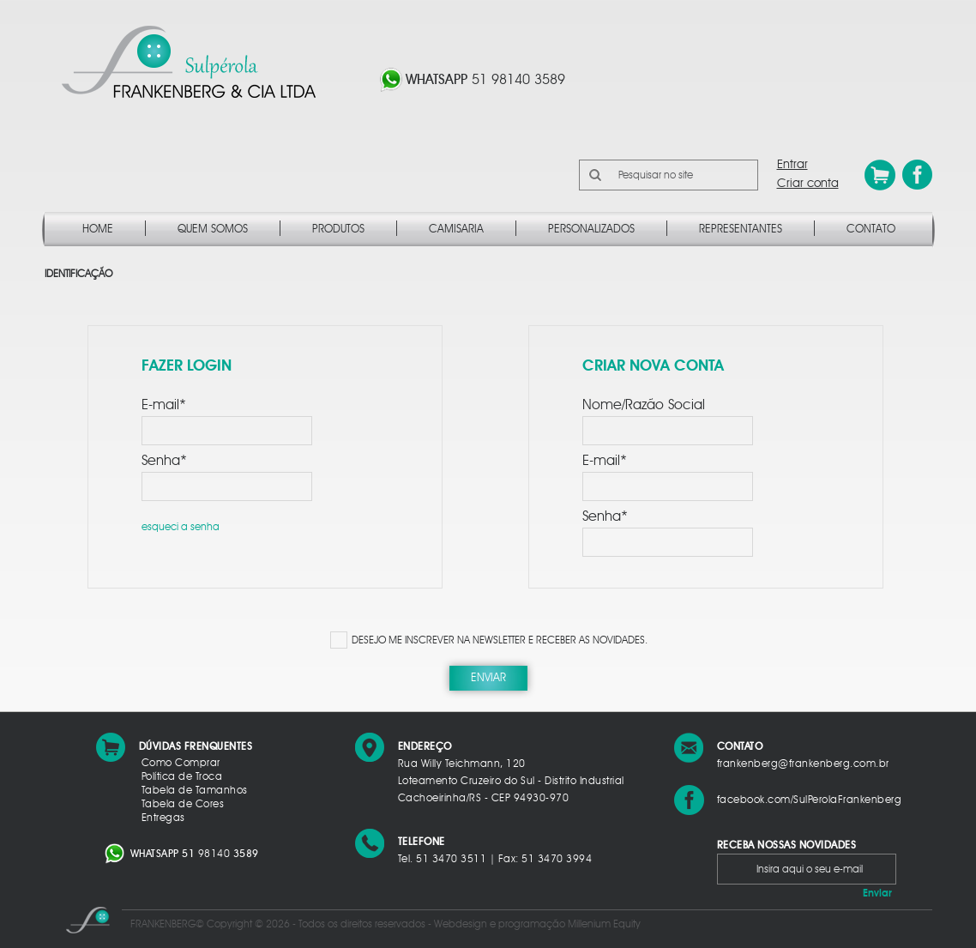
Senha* (164, 461)
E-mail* (164, 405)
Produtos (338, 229)
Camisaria (456, 229)
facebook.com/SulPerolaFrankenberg (809, 799)
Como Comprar (181, 763)
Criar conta (808, 184)
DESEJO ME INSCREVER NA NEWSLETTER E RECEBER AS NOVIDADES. (500, 640)
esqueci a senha (181, 527)
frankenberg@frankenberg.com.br (803, 763)
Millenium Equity (604, 924)
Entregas (163, 817)
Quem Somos (213, 229)
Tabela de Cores (183, 804)
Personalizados (591, 229)
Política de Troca (182, 776)
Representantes (740, 229)
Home (97, 229)
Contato (870, 229)
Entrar (792, 165)
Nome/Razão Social (643, 405)
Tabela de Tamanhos (195, 790)
